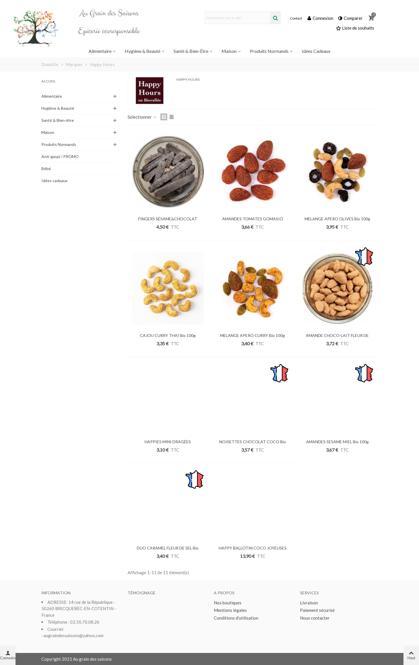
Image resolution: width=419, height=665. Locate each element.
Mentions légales (230, 610)
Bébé (46, 168)
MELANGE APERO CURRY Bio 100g (252, 335)
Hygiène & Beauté (142, 51)
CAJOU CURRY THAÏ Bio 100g (168, 335)
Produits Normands (269, 51)
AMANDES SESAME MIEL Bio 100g (337, 441)
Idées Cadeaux (316, 51)
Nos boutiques (227, 602)
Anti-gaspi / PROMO (60, 156)
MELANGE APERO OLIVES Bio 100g (337, 218)
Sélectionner (142, 116)
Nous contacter (315, 617)
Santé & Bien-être (191, 51)
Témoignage (141, 592)
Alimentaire (100, 51)
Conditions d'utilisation (236, 617)
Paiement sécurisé (317, 610)
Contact (296, 18)
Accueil (48, 81)
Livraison (309, 602)
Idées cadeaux (54, 180)
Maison (229, 51)
